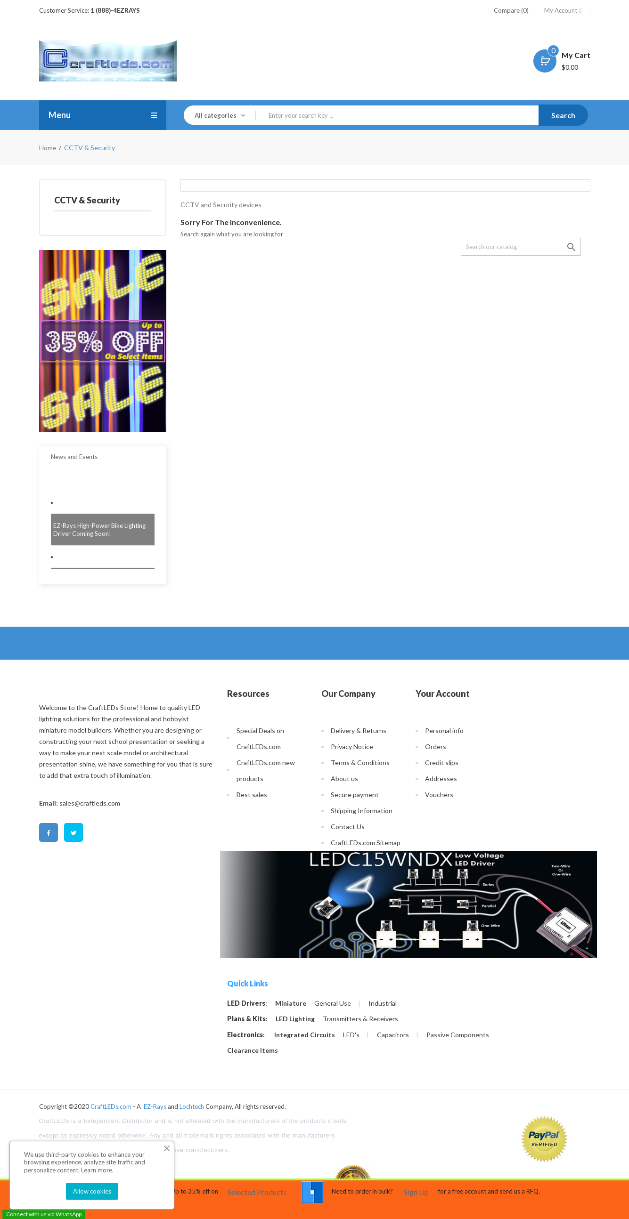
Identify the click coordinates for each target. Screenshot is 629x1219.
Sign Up (416, 1191)
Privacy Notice (352, 747)
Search (563, 115)
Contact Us (348, 827)
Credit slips (441, 763)
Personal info (444, 731)
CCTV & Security (87, 200)
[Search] (521, 247)
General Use (332, 1003)
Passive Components (457, 1035)
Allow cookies (92, 1191)
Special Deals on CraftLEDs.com (260, 739)
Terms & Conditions (360, 763)
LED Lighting (295, 1019)
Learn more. (97, 1170)
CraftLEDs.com (110, 1106)
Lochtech (192, 1106)
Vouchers (439, 795)
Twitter (73, 833)
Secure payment (355, 795)
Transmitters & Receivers (360, 1019)
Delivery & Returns (358, 731)
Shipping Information (361, 811)
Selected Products (257, 1191)
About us (344, 779)
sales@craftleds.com (89, 803)
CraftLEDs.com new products (266, 771)
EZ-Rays (155, 1106)
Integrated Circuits (304, 1035)
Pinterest (98, 833)
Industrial (382, 1003)
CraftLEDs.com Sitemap (365, 843)
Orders (435, 747)
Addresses (441, 779)
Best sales (252, 795)
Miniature (290, 1003)
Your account (443, 693)
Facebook (48, 833)
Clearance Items (252, 1050)
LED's (351, 1035)
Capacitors (393, 1035)
